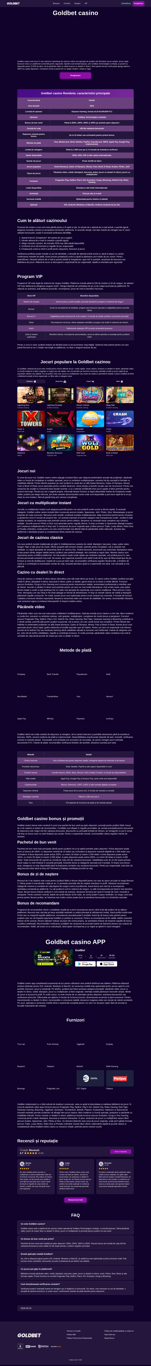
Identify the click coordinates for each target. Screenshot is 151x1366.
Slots (119, 382)
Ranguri (77, 3)
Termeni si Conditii (74, 1332)
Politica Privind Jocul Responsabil (79, 1339)
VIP (86, 3)
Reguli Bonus (109, 1339)
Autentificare (126, 3)
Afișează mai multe (75, 1201)
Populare (31, 382)
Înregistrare (138, 3)
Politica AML (71, 1336)
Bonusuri (56, 3)
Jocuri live (61, 382)
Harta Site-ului (109, 1336)
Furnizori (67, 3)
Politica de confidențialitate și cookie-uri (119, 1332)
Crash (90, 382)
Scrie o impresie (121, 1153)
